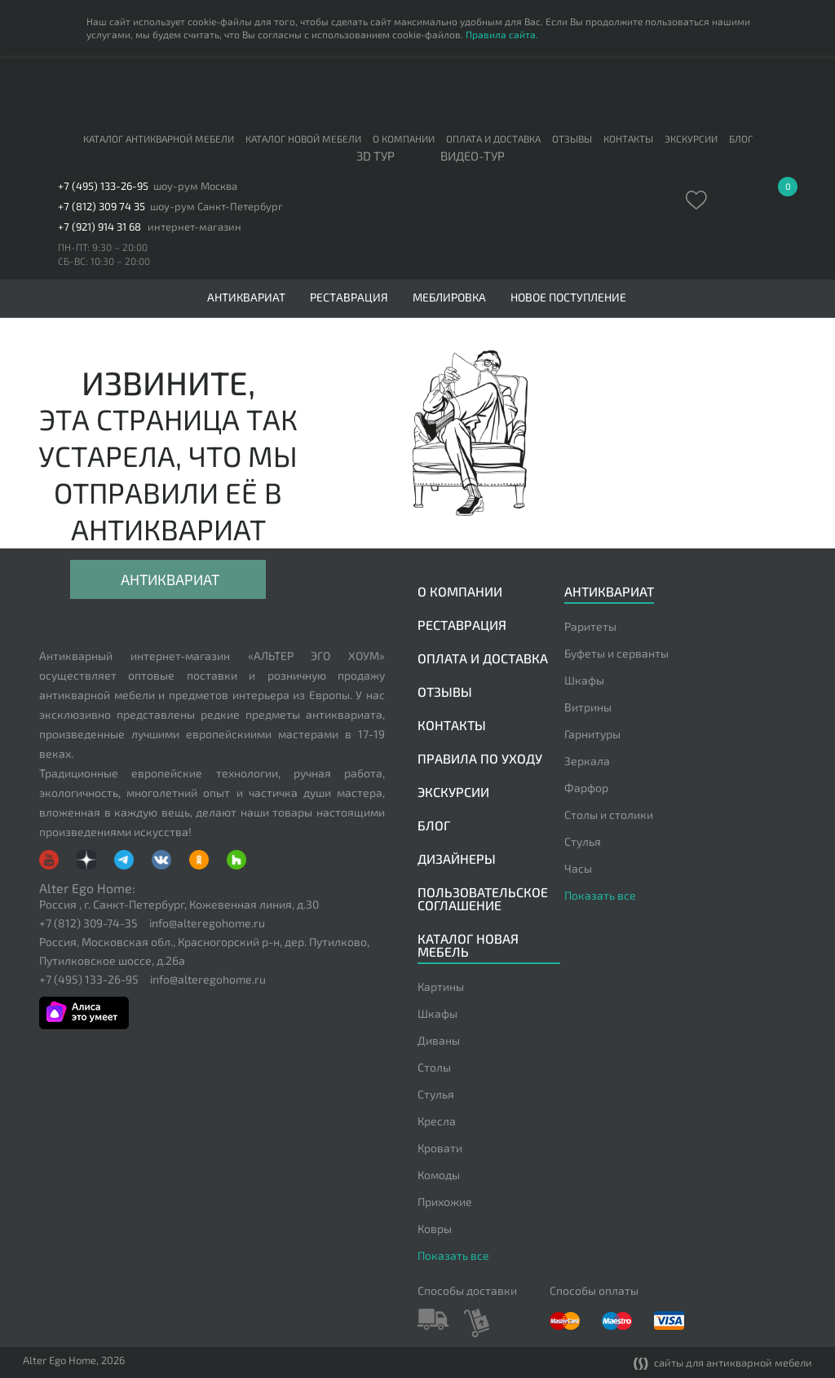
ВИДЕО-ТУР (472, 156)
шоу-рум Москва (195, 186)
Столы (434, 1067)
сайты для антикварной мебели (723, 1364)
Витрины (588, 707)
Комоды (439, 1175)
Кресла (437, 1121)
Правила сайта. (502, 34)
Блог (741, 138)
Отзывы (572, 138)
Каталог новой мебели (303, 138)
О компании (404, 138)
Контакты (628, 138)
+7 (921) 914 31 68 (99, 227)
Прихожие (445, 1202)
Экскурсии (691, 138)
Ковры (435, 1228)
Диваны (439, 1040)
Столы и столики (608, 814)
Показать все (600, 895)
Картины (441, 986)
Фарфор (586, 788)
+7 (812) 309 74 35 (101, 206)
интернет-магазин (194, 227)
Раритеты (590, 626)
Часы (578, 868)
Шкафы (584, 680)
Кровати (440, 1148)
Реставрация (349, 297)
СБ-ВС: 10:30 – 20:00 (104, 261)
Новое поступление (568, 297)
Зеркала (587, 761)
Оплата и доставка (493, 138)
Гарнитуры (592, 734)
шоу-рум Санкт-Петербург (216, 206)
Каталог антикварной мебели (158, 138)
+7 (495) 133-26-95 (103, 186)
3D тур (375, 156)
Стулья (582, 841)
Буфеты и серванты (616, 653)
